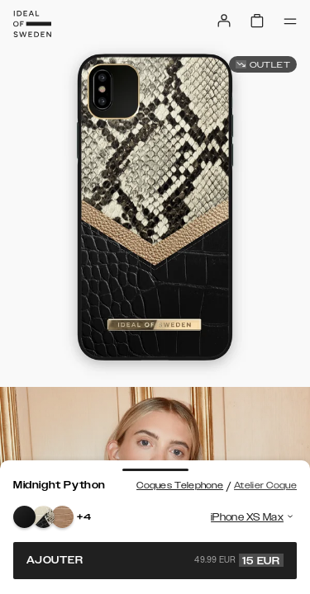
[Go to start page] (32, 24)
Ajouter (155, 560)
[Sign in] (224, 20)
